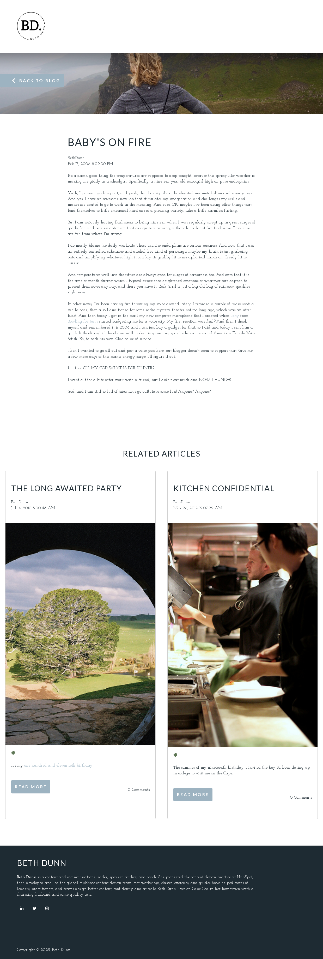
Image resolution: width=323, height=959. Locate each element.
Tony (235, 316)
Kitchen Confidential (224, 488)
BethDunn (76, 158)
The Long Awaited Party (66, 488)
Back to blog (36, 80)
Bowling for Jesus (83, 321)
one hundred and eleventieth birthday (58, 765)
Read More (31, 786)
